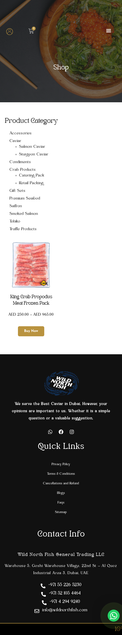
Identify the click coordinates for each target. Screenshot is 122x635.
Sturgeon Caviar (34, 154)
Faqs (61, 502)
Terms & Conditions (61, 473)
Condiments (20, 162)
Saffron (16, 206)
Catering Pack (31, 175)
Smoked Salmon (24, 214)
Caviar (16, 141)
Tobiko (15, 221)
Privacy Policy (61, 464)
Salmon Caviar (32, 147)
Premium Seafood (25, 198)
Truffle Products (23, 229)
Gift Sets (18, 191)
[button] (108, 30)
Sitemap (61, 512)
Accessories (21, 133)
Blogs (61, 493)
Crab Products (23, 170)
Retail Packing (31, 183)
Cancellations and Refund (61, 483)
